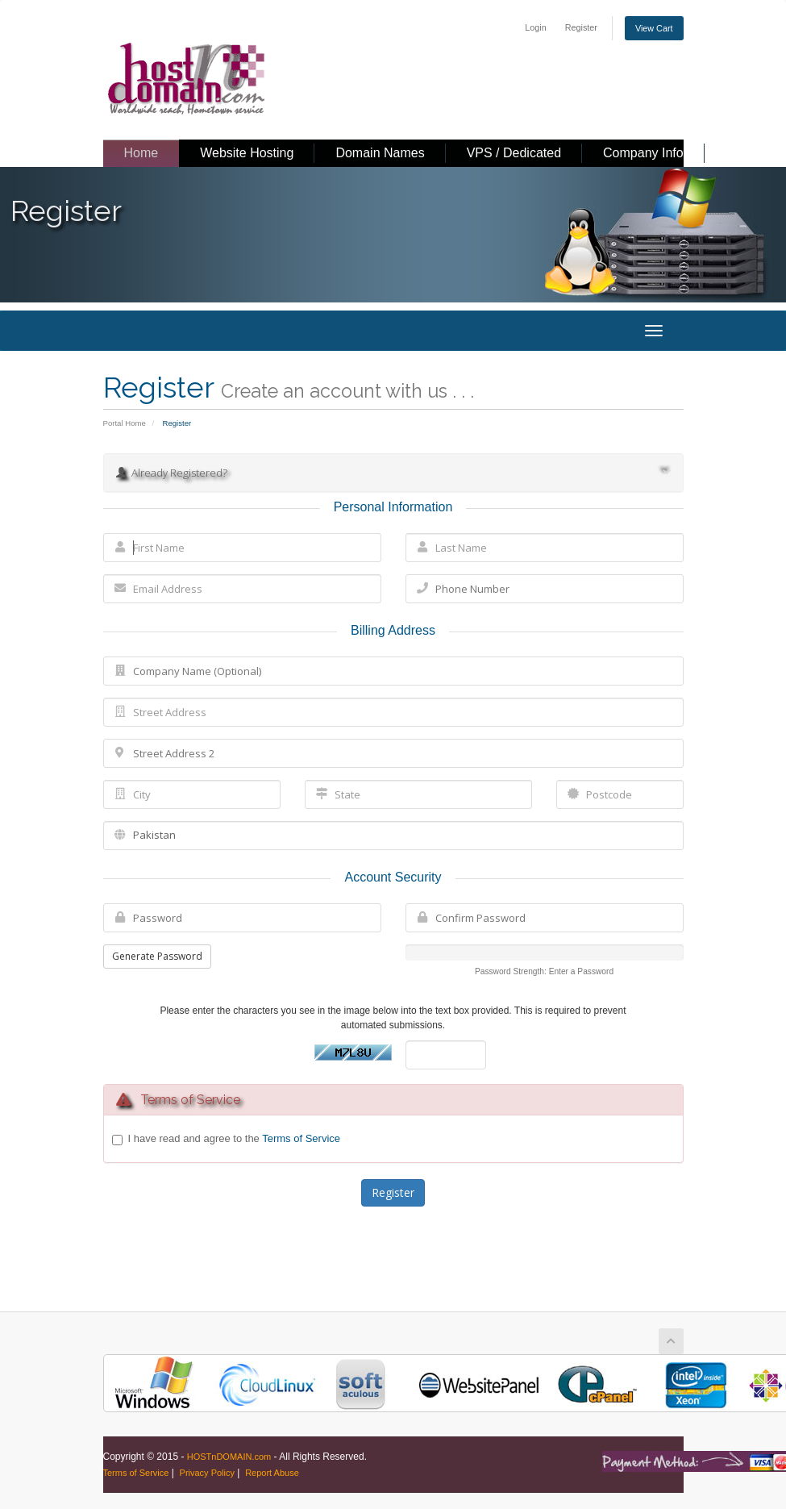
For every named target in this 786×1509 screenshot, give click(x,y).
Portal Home (124, 423)
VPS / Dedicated (514, 153)
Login (535, 27)
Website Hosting (246, 153)
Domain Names (379, 153)
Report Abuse (272, 1473)
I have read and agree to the (234, 1138)
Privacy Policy (207, 1473)
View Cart (654, 28)
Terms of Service (301, 1138)
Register (581, 27)
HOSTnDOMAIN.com (229, 1456)
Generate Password (157, 956)
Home (141, 153)
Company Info (643, 153)
